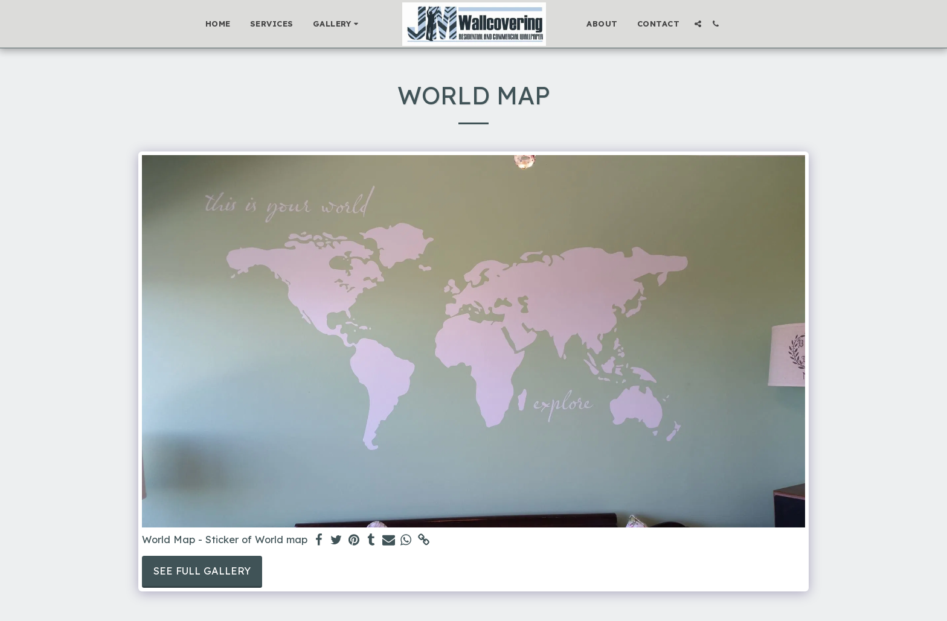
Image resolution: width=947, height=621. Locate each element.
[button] (337, 24)
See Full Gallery (202, 570)
